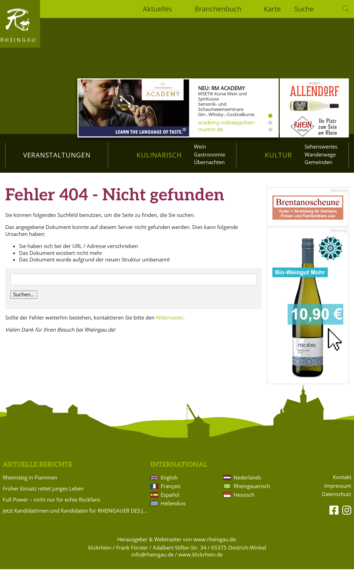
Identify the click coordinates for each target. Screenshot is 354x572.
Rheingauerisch (252, 488)
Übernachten (209, 162)
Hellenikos (173, 506)
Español (170, 497)
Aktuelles (157, 8)
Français (170, 488)
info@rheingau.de (152, 557)
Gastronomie (209, 154)
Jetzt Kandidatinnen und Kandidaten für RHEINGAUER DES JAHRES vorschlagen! (75, 513)
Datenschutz (336, 497)
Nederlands (247, 480)
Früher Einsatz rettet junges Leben (43, 491)
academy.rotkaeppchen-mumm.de (226, 126)
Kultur (278, 155)
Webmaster (169, 319)
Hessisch (244, 497)
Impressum (337, 488)
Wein (200, 146)
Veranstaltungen (57, 155)
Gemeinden (318, 162)
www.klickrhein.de (200, 557)
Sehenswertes (321, 146)
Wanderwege (320, 154)
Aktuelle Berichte (37, 467)
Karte (272, 8)
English (169, 480)
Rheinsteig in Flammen (30, 480)
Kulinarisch (159, 155)
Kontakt (342, 479)
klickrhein (99, 550)
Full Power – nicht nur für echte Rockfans (51, 502)
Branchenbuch (218, 8)
